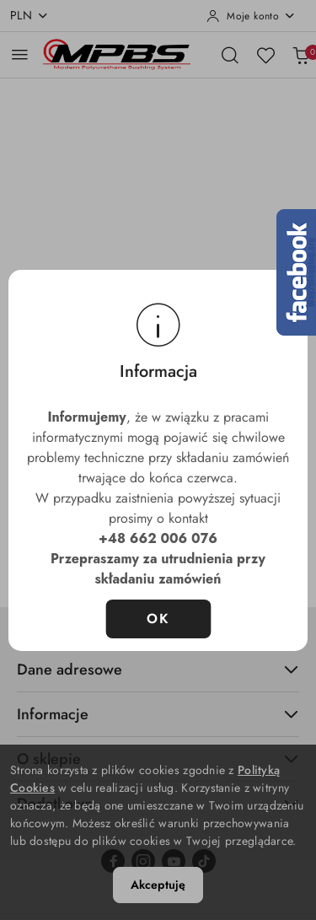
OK (158, 618)
